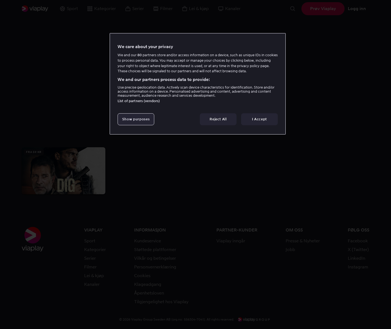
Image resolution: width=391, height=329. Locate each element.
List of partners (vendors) (139, 101)
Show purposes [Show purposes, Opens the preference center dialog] (136, 119)
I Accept (259, 119)
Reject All (218, 119)
